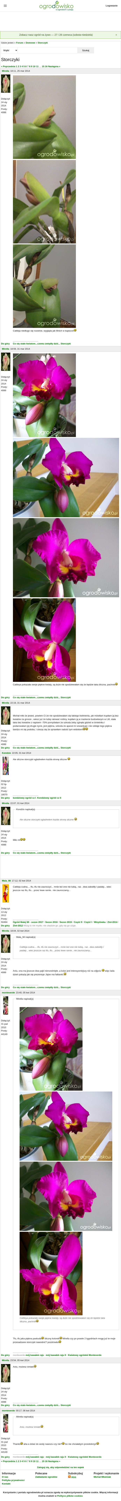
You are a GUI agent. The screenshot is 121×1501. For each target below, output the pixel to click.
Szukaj (85, 50)
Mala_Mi (6, 880)
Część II (78, 922)
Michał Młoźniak (102, 1477)
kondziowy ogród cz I (24, 798)
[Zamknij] (116, 35)
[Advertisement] (60, 21)
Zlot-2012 (18, 925)
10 (34, 66)
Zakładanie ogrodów (46, 1477)
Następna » (54, 66)
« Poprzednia (8, 66)
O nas (5, 1477)
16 (46, 66)
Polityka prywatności (13, 1480)
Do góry (5, 343)
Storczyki (43, 42)
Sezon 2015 (65, 922)
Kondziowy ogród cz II (49, 798)
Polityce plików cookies (70, 1496)
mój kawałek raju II (56, 1355)
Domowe (30, 42)
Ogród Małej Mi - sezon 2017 (28, 922)
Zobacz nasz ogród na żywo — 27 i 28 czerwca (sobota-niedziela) (56, 34)
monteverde (8, 992)
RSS (72, 1477)
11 (37, 66)
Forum (19, 42)
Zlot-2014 (112, 922)
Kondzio (6, 753)
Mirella (5, 71)
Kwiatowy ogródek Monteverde (84, 1355)
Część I (88, 922)
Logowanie (112, 5)
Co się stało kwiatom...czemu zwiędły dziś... (36, 343)
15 (43, 66)
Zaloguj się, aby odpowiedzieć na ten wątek (60, 1467)
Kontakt (6, 1483)
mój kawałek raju (35, 1355)
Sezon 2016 (51, 922)
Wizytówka (100, 922)
